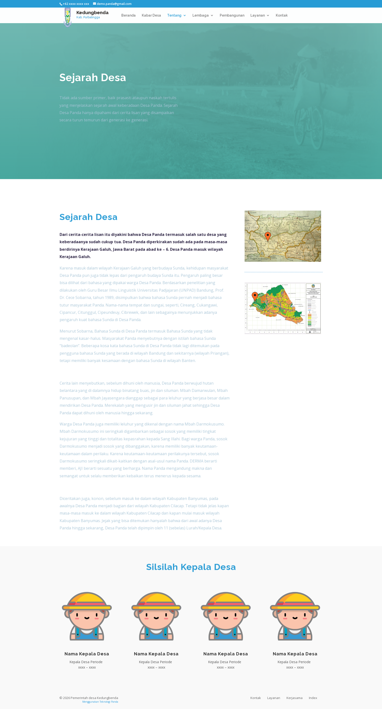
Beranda (128, 15)
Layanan (257, 15)
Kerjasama (294, 698)
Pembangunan (232, 15)
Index (313, 698)
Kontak (282, 15)
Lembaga (200, 15)
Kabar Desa (151, 15)
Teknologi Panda (109, 701)
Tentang (174, 15)
